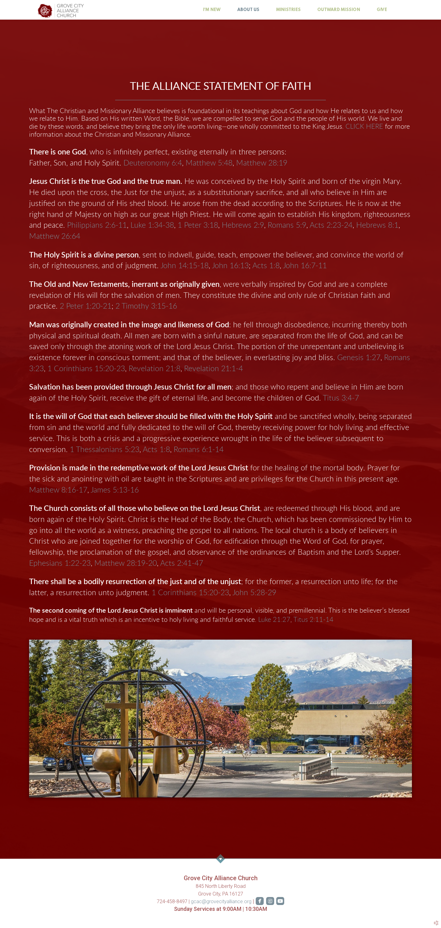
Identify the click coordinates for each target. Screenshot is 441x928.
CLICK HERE (364, 127)
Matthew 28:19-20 (125, 563)
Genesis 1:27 (358, 358)
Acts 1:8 (266, 266)
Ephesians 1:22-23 (60, 563)
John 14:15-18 (184, 266)
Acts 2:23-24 (331, 225)
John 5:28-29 (254, 593)
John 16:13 (230, 266)
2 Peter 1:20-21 (85, 306)
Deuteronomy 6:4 (152, 163)
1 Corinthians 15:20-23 (86, 369)
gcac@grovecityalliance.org (222, 901)
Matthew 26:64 (54, 236)
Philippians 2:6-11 (97, 225)
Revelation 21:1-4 (213, 369)
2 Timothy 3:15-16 (146, 306)
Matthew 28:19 (261, 163)
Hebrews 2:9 (243, 225)
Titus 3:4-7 (341, 398)
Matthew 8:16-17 (58, 490)
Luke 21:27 (274, 620)
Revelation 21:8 (154, 369)
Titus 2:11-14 (313, 620)
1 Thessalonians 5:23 (104, 450)
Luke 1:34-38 (152, 225)
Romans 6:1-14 (199, 450)
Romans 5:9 (287, 225)
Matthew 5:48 (209, 163)
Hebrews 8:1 (377, 225)
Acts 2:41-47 (181, 563)
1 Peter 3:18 (198, 225)
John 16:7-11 (305, 266)
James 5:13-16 (115, 490)
